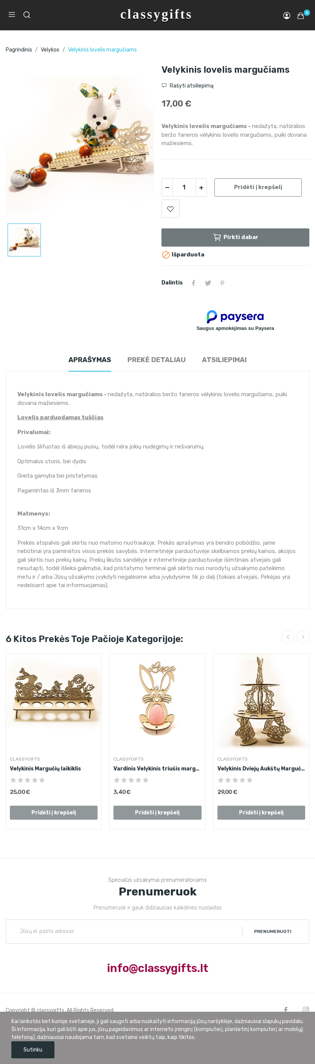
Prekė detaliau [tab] (156, 360)
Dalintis (193, 283)
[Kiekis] (184, 187)
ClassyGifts (25, 759)
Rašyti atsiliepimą (191, 86)
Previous (287, 637)
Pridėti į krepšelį (258, 187)
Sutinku (32, 1050)
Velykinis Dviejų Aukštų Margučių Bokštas (261, 769)
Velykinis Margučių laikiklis (45, 769)
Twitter (208, 283)
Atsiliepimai (224, 360)
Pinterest (222, 283)
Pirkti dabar (235, 237)
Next (302, 637)
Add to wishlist (170, 208)
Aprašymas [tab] (89, 360)
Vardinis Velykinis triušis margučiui (157, 769)
